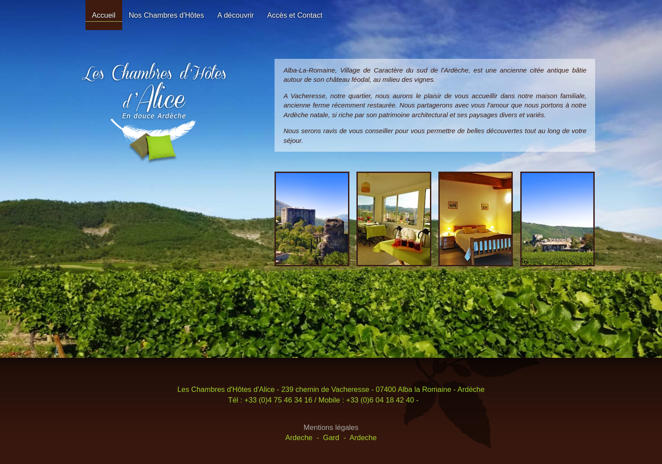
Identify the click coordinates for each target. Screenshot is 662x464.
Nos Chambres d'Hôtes (166, 15)
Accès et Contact (294, 15)
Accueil (104, 15)
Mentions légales (331, 427)
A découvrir (235, 15)
